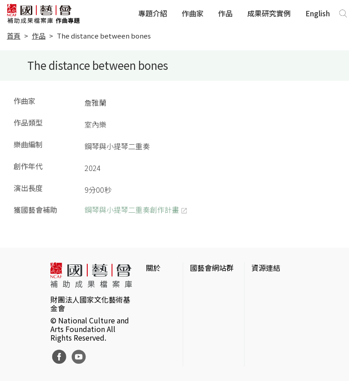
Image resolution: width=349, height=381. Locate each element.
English (317, 13)
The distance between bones (104, 35)
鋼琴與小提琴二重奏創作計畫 (132, 209)
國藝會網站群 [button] (212, 267)
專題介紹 (152, 13)
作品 (225, 13)
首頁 (13, 35)
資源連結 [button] (265, 267)
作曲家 (193, 13)
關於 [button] (153, 267)
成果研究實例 (269, 13)
